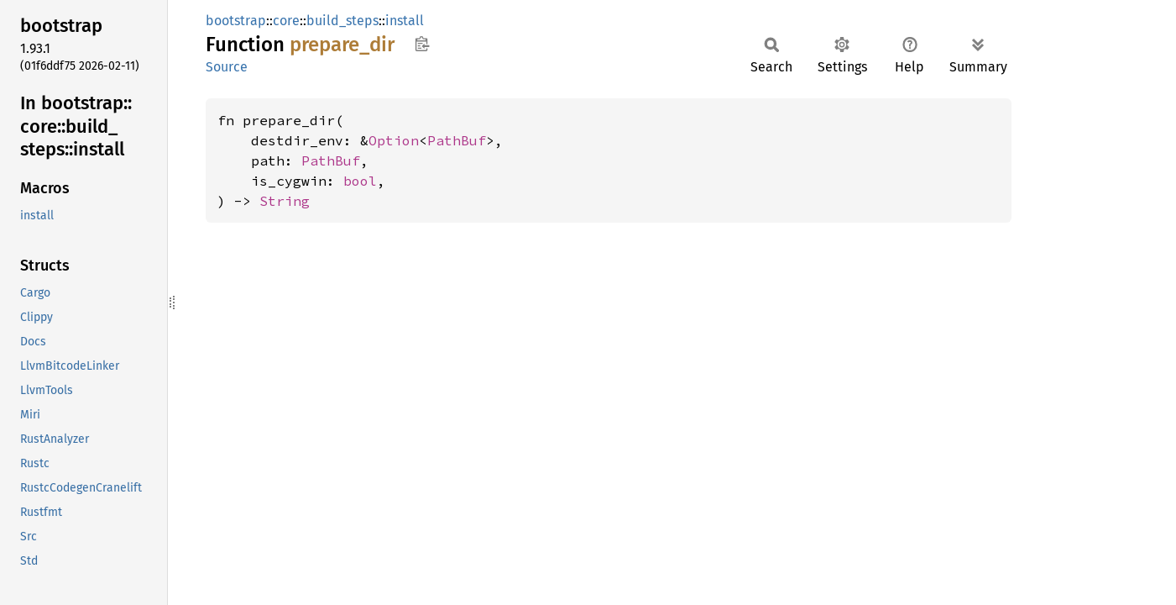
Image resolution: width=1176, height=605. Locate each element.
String (284, 200)
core (286, 21)
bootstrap (236, 21)
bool (360, 180)
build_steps (342, 21)
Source (227, 67)
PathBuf (456, 140)
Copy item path (422, 43)
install (404, 21)
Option (393, 140)
